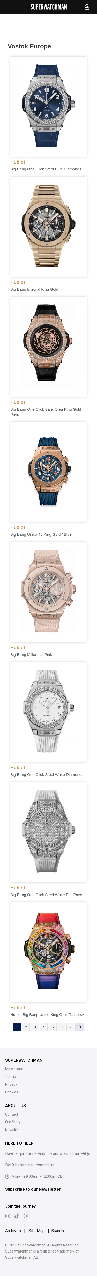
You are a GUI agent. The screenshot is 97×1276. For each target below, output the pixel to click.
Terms (10, 1077)
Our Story (13, 1122)
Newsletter (14, 1130)
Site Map (36, 1230)
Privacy (11, 1084)
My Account (15, 1069)
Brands (57, 1230)
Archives (13, 1230)
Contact (11, 1114)
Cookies (11, 1092)
